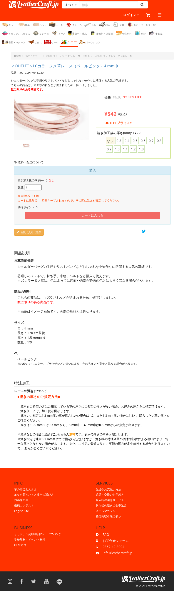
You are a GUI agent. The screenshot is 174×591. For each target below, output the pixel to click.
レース (56, 24)
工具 (90, 24)
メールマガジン (105, 511)
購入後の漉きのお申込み (111, 505)
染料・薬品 (77, 33)
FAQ (106, 534)
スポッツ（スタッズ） (142, 24)
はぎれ (35, 42)
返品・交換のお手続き (110, 495)
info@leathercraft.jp (117, 553)
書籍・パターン (13, 42)
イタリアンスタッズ (16, 33)
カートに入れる (92, 215)
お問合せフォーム (116, 540)
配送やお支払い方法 (108, 489)
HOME (17, 56)
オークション (89, 42)
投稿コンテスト (24, 505)
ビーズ (58, 33)
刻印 (104, 24)
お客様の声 (21, 500)
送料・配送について (29, 162)
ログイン (125, 15)
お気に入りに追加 (29, 232)
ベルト (39, 24)
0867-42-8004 (113, 546)
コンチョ (41, 33)
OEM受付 (20, 545)
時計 (140, 33)
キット (9, 24)
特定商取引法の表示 (108, 516)
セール (51, 42)
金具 (118, 24)
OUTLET (69, 42)
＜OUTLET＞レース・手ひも (74, 56)
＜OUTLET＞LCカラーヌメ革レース (113, 56)
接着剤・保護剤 (101, 33)
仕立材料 (123, 33)
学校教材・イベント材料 (29, 539)
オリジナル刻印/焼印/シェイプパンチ (38, 534)
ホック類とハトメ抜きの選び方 (34, 495)
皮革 (24, 24)
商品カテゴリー (33, 56)
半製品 (155, 33)
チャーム (73, 24)
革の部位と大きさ (25, 489)
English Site (21, 511)
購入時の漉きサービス (110, 500)
